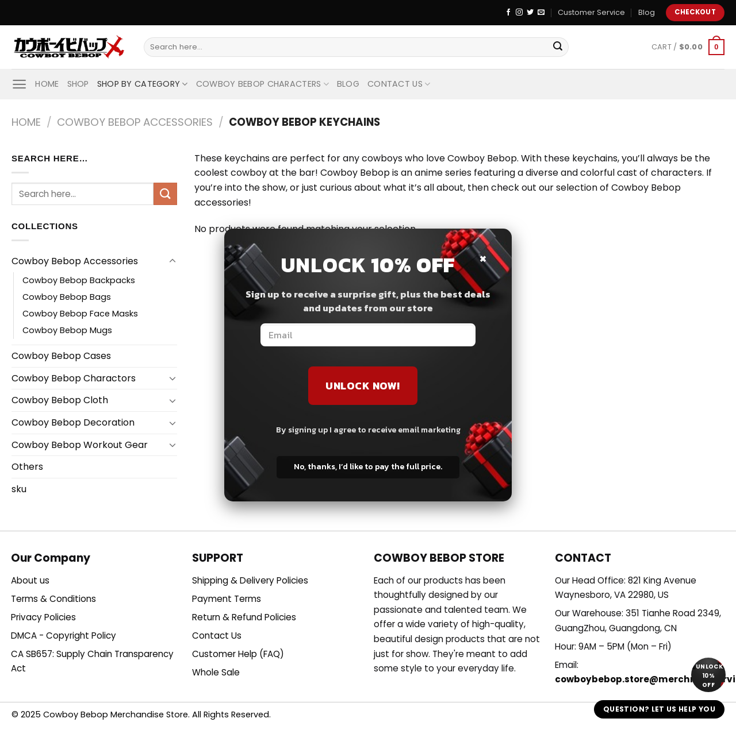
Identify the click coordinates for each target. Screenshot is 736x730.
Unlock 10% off (709, 675)
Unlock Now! (362, 385)
